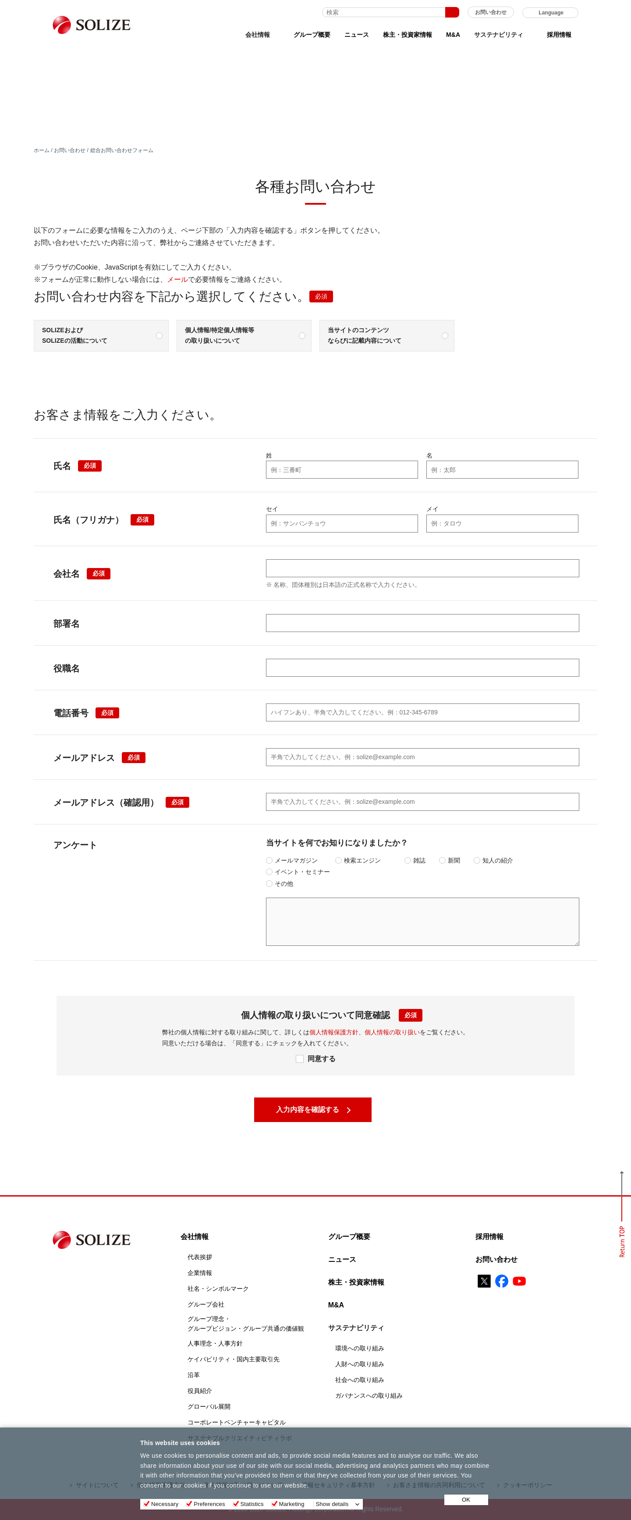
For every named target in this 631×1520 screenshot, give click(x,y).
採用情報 (559, 34)
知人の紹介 (497, 860)
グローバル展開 (209, 1406)
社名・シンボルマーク (218, 1288)
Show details (332, 1504)
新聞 (454, 860)
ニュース (356, 34)
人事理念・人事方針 (215, 1343)
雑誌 (419, 860)
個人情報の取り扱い (392, 1032)
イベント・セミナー (302, 871)
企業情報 (200, 1272)
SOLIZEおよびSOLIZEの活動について (74, 335)
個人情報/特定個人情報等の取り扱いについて (219, 335)
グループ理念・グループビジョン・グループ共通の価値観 (246, 1323)
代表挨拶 (200, 1257)
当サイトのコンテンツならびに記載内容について (364, 335)
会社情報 (195, 1236)
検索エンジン (362, 860)
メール (177, 279)
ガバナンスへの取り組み (369, 1395)
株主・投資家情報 (407, 34)
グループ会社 (206, 1304)
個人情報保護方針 (333, 1032)
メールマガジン (296, 860)
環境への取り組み (359, 1348)
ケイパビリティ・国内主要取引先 (234, 1359)
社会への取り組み (359, 1379)
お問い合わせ (491, 12)
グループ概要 (312, 34)
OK (466, 1499)
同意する (322, 1058)
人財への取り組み (359, 1363)
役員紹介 (200, 1390)
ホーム (42, 150)
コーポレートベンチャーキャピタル (237, 1422)
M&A (453, 34)
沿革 (194, 1374)
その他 (284, 883)
